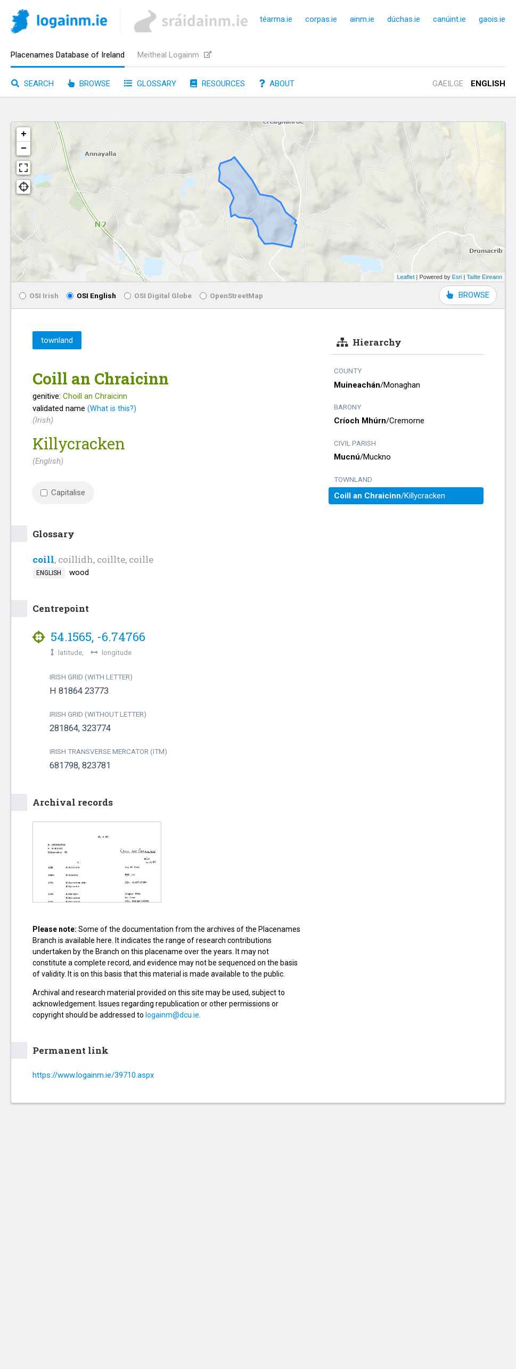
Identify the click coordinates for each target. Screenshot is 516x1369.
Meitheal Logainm (174, 55)
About (276, 83)
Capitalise (62, 492)
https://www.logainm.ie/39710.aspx (93, 1075)
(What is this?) (111, 408)
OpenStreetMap (231, 295)
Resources (217, 83)
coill (43, 559)
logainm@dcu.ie (172, 1015)
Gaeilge (447, 83)
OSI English (91, 295)
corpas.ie (321, 19)
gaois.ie (492, 19)
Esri (457, 277)
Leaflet (405, 277)
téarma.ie (276, 19)
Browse (89, 83)
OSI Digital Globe (158, 295)
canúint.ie (449, 19)
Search (32, 83)
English (488, 83)
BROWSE (467, 295)
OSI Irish (39, 295)
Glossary (150, 83)
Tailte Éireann (484, 277)
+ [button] (24, 134)
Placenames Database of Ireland (68, 55)
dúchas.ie (403, 19)
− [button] (24, 148)
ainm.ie (362, 19)
